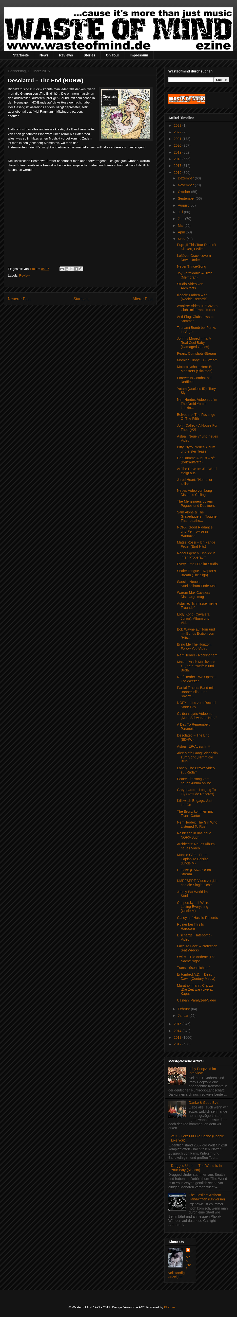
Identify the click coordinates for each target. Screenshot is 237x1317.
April (182, 232)
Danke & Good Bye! (204, 1103)
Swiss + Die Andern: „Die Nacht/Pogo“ (196, 959)
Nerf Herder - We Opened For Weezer (197, 679)
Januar (183, 1016)
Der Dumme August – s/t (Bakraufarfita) (196, 460)
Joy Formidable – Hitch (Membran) (194, 275)
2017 (178, 166)
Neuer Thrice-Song (191, 266)
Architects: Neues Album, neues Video (196, 846)
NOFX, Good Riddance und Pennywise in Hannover (195, 531)
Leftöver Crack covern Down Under (194, 258)
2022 (178, 132)
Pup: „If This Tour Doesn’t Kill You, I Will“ (196, 247)
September (187, 198)
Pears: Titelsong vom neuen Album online (194, 781)
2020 (178, 145)
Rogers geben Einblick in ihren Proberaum (196, 555)
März (182, 239)
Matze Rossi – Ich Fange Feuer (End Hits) (196, 544)
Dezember (186, 178)
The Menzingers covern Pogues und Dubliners (196, 503)
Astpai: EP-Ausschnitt (193, 746)
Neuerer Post (19, 299)
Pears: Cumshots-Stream (196, 353)
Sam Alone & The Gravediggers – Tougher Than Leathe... (197, 516)
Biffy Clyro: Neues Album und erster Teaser (196, 449)
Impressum (139, 55)
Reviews (66, 55)
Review (24, 275)
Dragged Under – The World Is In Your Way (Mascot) (196, 1168)
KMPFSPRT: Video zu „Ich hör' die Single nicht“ (197, 883)
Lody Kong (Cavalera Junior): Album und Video (193, 618)
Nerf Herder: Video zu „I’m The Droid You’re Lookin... (197, 404)
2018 (178, 159)
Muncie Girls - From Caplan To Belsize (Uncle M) (192, 859)
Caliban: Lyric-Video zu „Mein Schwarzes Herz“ (197, 716)
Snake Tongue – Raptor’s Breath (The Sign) (196, 573)
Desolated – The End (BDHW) (193, 737)
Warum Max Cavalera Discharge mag (193, 595)
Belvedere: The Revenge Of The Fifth (196, 417)
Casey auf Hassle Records (197, 918)
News (44, 55)
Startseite (21, 55)
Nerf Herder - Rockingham (197, 655)
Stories (89, 55)
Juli (181, 212)
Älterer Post (143, 299)
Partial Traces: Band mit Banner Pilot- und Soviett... (195, 692)
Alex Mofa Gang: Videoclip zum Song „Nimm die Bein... (197, 757)
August (183, 205)
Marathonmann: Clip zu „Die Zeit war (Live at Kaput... (195, 989)
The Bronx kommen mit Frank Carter (195, 813)
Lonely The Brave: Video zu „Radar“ (196, 770)
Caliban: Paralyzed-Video (196, 1000)
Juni (181, 219)
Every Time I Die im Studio (197, 564)
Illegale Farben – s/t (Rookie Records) (192, 297)
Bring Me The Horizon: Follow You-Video (194, 646)
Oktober (184, 192)
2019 (178, 152)
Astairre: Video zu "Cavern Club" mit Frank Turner (197, 308)
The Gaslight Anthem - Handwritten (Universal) (207, 1197)
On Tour (112, 55)
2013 (178, 1037)
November (186, 185)
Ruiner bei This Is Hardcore (190, 926)
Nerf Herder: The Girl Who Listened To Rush (197, 824)
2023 (178, 125)
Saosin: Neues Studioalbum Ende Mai (196, 584)
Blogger (169, 1307)
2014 (178, 1031)
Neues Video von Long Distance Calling (194, 493)
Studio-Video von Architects (190, 286)
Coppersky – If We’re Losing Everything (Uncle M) (193, 907)
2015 (178, 1024)
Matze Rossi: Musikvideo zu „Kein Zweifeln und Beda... (196, 666)
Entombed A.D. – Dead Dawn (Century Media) (196, 976)
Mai (181, 226)
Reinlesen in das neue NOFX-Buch (194, 835)
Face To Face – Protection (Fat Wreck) (197, 948)
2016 (178, 173)
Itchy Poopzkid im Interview (202, 1071)
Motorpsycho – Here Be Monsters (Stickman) (195, 369)
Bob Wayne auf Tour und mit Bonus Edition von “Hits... (196, 633)
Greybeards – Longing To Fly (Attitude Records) (196, 792)
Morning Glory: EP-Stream (197, 360)
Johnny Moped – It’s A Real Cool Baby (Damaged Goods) (194, 342)
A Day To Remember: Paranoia (193, 726)
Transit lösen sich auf (193, 968)
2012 (178, 1044)
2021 (178, 139)
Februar (184, 1009)
